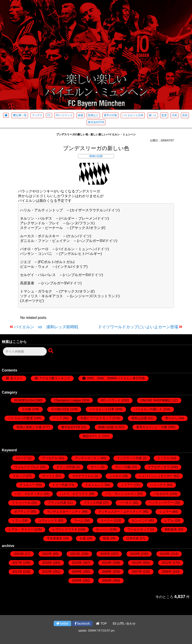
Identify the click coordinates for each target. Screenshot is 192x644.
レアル (169, 520)
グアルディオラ (159, 467)
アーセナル (50, 458)
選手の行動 (110, 115)
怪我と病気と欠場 (28, 427)
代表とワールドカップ (96, 418)
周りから (171, 418)
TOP (101, 623)
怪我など (93, 115)
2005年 (77, 580)
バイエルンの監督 (20, 418)
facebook (82, 623)
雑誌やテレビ (92, 436)
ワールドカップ (138, 529)
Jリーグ (21, 458)
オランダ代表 (65, 467)
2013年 (137, 562)
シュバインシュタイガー (156, 476)
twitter (62, 623)
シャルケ (115, 476)
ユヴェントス (47, 520)
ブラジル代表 (57, 502)
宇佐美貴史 (54, 538)
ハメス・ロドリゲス (74, 493)
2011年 (17, 571)
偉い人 (153, 115)
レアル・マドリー (20, 529)
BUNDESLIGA (24, 400)
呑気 (185, 115)
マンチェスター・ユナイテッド (120, 511)
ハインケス (158, 485)
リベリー (106, 520)
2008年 (107, 571)
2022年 (47, 553)
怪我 (106, 538)
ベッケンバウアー (161, 502)
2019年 (135, 553)
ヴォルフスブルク (26, 467)
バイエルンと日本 (132, 115)
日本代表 (132, 538)
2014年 (107, 562)
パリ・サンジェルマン (120, 493)
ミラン (16, 520)
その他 (26, 409)
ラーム (78, 520)
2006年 (167, 571)
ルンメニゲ (139, 520)
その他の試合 (60, 409)
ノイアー (127, 485)
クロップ (19, 476)
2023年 (19, 553)
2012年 (167, 562)
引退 (83, 538)
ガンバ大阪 (123, 467)
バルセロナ (161, 493)
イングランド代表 (129, 458)
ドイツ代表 (60, 485)
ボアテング (22, 511)
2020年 (105, 553)
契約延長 (171, 529)
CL (49, 115)
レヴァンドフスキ (64, 529)
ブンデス (37, 115)
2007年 (137, 571)
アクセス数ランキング (54, 378)
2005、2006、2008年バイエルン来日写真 (116, 378)
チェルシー (27, 485)
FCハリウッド (64, 115)
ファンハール (21, 502)
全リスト (16, 378)
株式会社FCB (96, 122)
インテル (163, 458)
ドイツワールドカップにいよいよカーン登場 (138, 327)
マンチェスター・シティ (64, 511)
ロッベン (102, 529)
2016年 (47, 562)
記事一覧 (20, 115)
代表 (174, 115)
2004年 (107, 580)
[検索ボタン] (51, 351)
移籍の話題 (96, 156)
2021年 (75, 553)
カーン (95, 467)
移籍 (80, 115)
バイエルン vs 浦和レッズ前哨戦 (46, 327)
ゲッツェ (48, 476)
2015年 (77, 562)
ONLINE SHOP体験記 (156, 400)
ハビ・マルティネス (29, 493)
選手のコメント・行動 (151, 427)
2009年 (77, 571)
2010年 (47, 571)
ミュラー (165, 511)
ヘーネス (125, 502)
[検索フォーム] (25, 351)
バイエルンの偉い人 (148, 409)
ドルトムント (94, 485)
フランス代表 (93, 502)
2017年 (17, 562)
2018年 (165, 553)
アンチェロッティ (87, 458)
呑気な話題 (139, 418)
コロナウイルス (83, 476)
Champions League (67, 400)
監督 (164, 115)
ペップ (57, 418)
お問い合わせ (124, 623)
